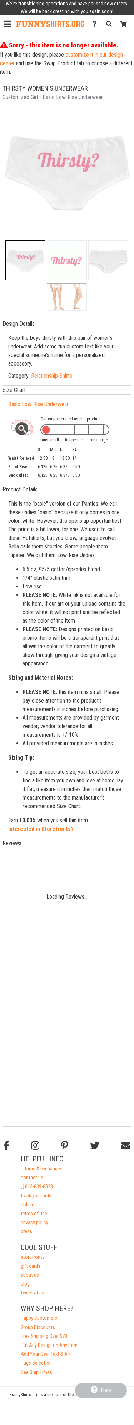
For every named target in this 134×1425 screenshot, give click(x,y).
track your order (37, 1196)
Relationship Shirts (51, 375)
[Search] (111, 24)
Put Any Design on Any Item (49, 1345)
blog (25, 1284)
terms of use (34, 1214)
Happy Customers (39, 1318)
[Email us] (125, 1145)
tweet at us (32, 1293)
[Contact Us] (96, 24)
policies (29, 1205)
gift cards (30, 1266)
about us (30, 1275)
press (26, 1232)
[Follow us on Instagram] (35, 1145)
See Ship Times (36, 1372)
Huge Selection (36, 1363)
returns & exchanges (42, 1169)
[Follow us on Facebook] (6, 1145)
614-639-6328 (37, 1187)
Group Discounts (38, 1327)
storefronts (33, 1257)
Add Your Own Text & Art (46, 1354)
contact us (32, 1178)
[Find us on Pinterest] (64, 1145)
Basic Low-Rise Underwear (38, 404)
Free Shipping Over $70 (44, 1336)
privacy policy (34, 1223)
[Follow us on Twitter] (94, 1145)
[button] (25, 260)
